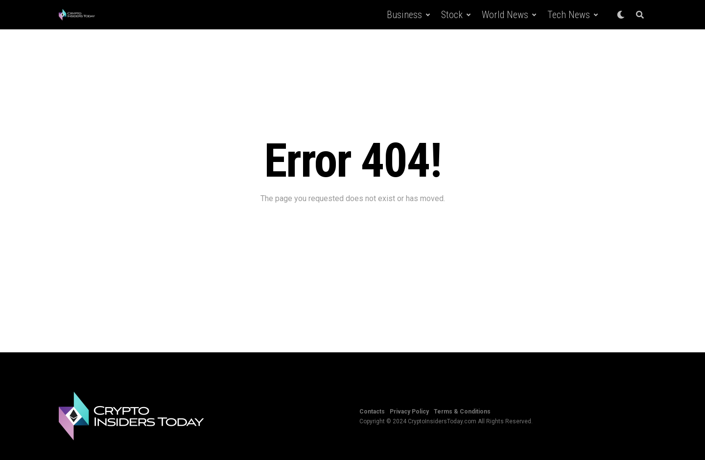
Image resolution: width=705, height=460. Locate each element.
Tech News (568, 15)
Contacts (372, 411)
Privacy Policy (409, 411)
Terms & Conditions (462, 411)
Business (404, 15)
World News (505, 15)
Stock (452, 15)
